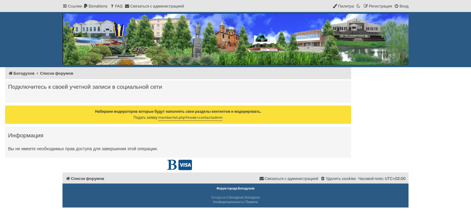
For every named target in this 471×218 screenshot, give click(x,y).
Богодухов (236, 197)
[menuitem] (95, 6)
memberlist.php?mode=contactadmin (190, 117)
